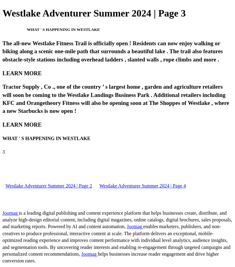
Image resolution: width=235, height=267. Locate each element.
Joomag (10, 213)
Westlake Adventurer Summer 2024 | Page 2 (49, 185)
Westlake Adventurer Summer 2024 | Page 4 (142, 185)
